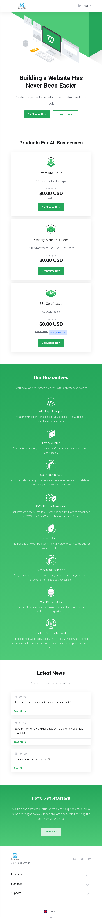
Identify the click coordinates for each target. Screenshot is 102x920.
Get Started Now (37, 114)
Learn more (65, 114)
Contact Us (51, 825)
